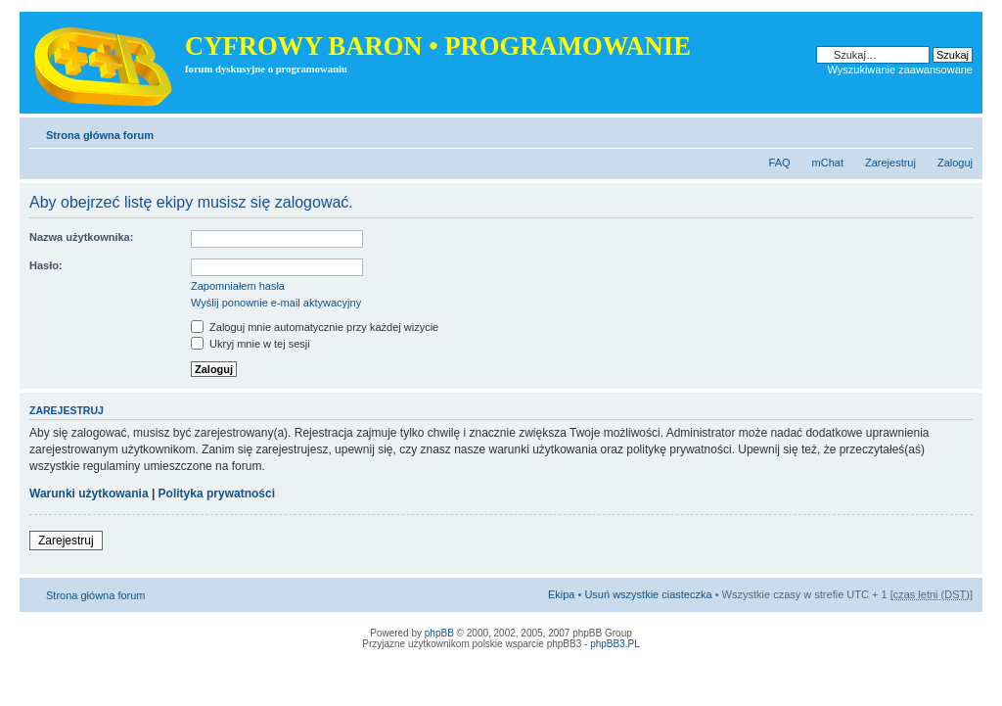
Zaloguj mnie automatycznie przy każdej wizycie (314, 327)
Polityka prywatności (217, 493)
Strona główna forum (100, 135)
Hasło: (46, 265)
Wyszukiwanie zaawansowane (900, 69)
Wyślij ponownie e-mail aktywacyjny (276, 302)
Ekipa (561, 594)
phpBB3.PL (615, 643)
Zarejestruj (890, 162)
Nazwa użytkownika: (81, 237)
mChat (827, 162)
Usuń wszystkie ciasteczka (647, 594)
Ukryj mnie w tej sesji (250, 344)
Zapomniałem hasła (238, 286)
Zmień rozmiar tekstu (958, 131)
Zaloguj (955, 162)
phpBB (439, 633)
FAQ (780, 162)
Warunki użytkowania (89, 493)
